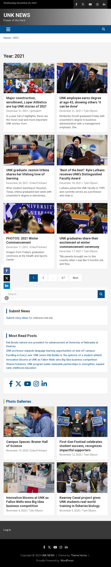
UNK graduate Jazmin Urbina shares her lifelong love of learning (27, 174)
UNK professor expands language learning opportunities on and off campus (50, 350)
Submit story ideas (17, 317)
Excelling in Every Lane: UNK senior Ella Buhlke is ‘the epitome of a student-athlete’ (54, 355)
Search (101, 294)
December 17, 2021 (17, 247)
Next (75, 277)
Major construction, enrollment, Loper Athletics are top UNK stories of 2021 (26, 102)
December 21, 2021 (70, 110)
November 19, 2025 (17, 450)
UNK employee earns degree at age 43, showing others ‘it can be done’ (80, 102)
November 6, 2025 (16, 510)
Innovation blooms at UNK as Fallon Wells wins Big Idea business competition (51, 359)
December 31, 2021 (17, 110)
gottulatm (36, 110)
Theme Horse (79, 555)
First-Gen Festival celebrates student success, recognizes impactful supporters (81, 446)
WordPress (67, 560)
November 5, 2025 (70, 510)
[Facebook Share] (7, 271)
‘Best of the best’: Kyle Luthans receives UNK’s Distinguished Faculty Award (82, 174)
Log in (7, 529)
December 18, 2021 (70, 183)
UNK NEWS (17, 15)
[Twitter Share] (7, 278)
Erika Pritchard (38, 183)
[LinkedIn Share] (7, 286)
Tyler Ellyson (91, 110)
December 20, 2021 (17, 183)
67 (63, 277)
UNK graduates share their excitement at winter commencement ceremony (79, 242)
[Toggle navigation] (8, 29)
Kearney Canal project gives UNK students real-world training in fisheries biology (80, 502)
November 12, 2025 (70, 454)
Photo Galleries (18, 401)
